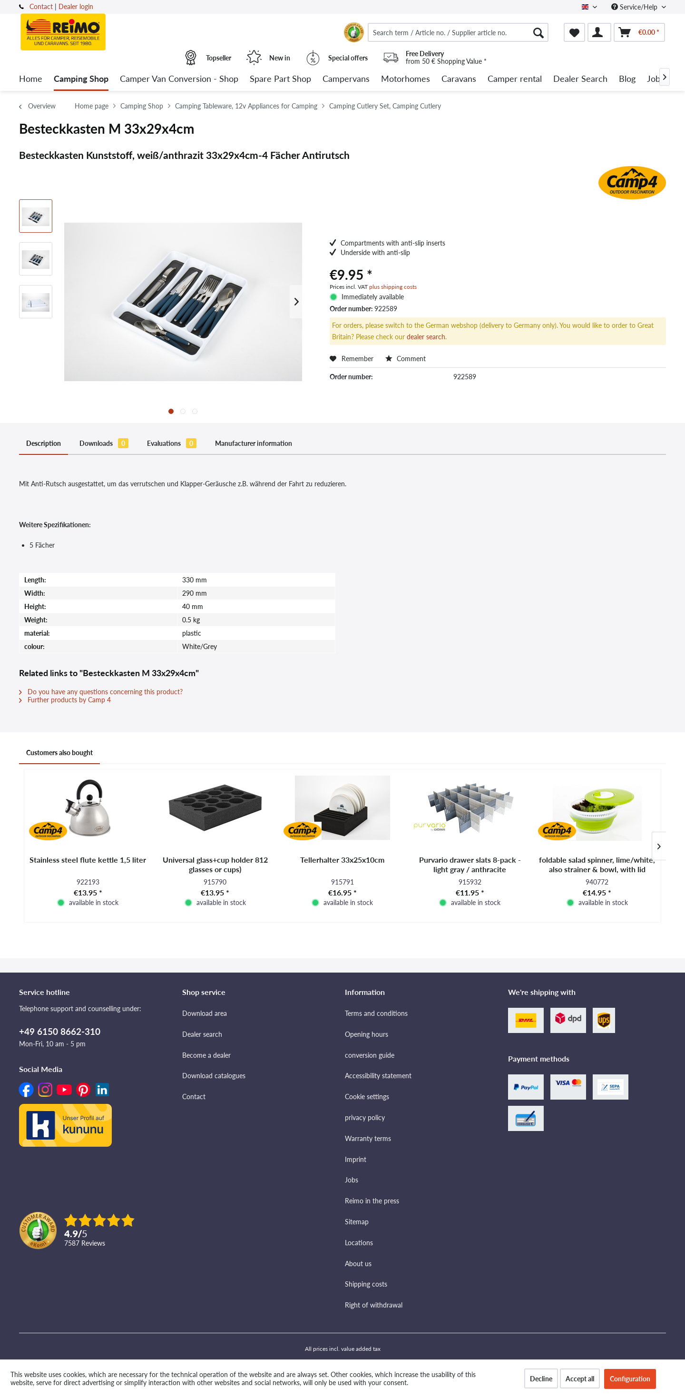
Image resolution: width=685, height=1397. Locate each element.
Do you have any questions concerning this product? (101, 692)
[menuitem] (458, 32)
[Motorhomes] (405, 79)
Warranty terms (368, 1138)
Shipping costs (366, 1284)
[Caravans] (458, 79)
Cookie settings (367, 1096)
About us (358, 1263)
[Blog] (627, 79)
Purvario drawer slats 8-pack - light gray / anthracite (470, 864)
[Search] (538, 32)
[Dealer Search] (580, 79)
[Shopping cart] (639, 32)
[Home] (30, 79)
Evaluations (171, 443)
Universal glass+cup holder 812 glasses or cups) (215, 864)
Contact (41, 6)
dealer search (426, 337)
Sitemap (357, 1222)
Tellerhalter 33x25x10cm (342, 859)
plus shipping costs (393, 286)
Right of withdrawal (373, 1305)
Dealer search (202, 1034)
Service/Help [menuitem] (635, 7)
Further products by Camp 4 (65, 700)
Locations (359, 1243)
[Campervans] (346, 79)
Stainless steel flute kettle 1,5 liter (87, 859)
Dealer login (76, 6)
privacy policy (365, 1117)
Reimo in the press (372, 1201)
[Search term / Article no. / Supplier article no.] (458, 32)
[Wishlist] (574, 32)
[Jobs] (655, 79)
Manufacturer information (253, 443)
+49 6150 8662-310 (59, 1031)
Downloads (103, 443)
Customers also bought (59, 752)
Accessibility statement (378, 1076)
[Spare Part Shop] (280, 79)
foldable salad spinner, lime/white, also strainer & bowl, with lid (597, 864)
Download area (204, 1013)
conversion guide (369, 1055)
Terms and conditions (376, 1013)
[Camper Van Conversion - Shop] (179, 79)
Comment (405, 358)
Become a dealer (206, 1055)
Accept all (580, 1379)
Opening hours (366, 1034)
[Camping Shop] (81, 79)
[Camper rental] (515, 79)
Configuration (630, 1379)
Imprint (355, 1159)
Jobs (351, 1180)
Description (43, 443)
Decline (541, 1379)
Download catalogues (213, 1076)
